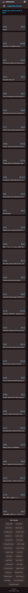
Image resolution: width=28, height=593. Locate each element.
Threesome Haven (14, 584)
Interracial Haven (8, 548)
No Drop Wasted (8, 568)
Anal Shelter (19, 523)
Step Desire (7, 580)
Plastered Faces (19, 572)
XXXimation (8, 2)
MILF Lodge (19, 564)
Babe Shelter (9, 528)
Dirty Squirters (9, 540)
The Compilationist (18, 580)
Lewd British (19, 556)
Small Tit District (20, 576)
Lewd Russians (9, 564)
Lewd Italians (9, 560)
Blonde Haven (19, 528)
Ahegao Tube (9, 523)
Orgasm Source (20, 568)
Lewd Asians (9, 556)
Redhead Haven (8, 576)
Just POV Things (20, 548)
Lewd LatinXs (19, 560)
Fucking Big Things (8, 544)
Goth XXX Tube (20, 544)
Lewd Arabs (19, 552)
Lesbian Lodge (9, 552)
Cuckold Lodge (19, 536)
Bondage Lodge (8, 532)
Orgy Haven (8, 572)
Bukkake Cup (8, 536)
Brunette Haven (20, 532)
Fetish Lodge (19, 540)
